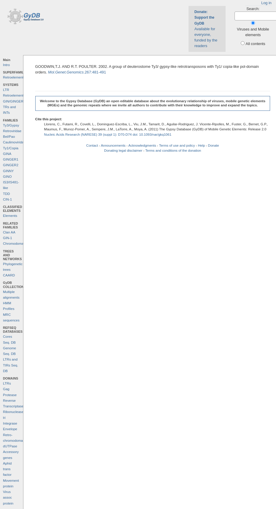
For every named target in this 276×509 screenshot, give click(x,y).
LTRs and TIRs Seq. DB (10, 365)
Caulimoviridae (14, 142)
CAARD (9, 275)
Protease (10, 395)
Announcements (113, 145)
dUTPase (10, 446)
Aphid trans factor (7, 469)
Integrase (10, 423)
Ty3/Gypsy (11, 125)
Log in (266, 3)
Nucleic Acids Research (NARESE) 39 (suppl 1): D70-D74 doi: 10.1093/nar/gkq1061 (108, 134)
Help (201, 145)
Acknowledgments (142, 145)
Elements (10, 215)
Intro (6, 65)
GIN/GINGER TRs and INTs (13, 107)
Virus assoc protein (8, 497)
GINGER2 (10, 165)
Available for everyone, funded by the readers (206, 29)
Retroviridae (12, 131)
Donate (213, 145)
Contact (92, 145)
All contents (255, 43)
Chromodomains (15, 243)
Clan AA (9, 232)
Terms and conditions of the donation (173, 150)
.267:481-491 (77, 72)
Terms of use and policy (177, 145)
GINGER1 (10, 159)
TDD (6, 194)
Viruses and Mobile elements (253, 32)
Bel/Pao (9, 136)
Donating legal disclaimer (123, 150)
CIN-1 (7, 199)
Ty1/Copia (10, 148)
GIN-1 (7, 238)
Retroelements (14, 77)
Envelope (10, 429)
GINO (7, 176)
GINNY (8, 171)
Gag (6, 389)
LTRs (7, 383)
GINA (7, 154)
